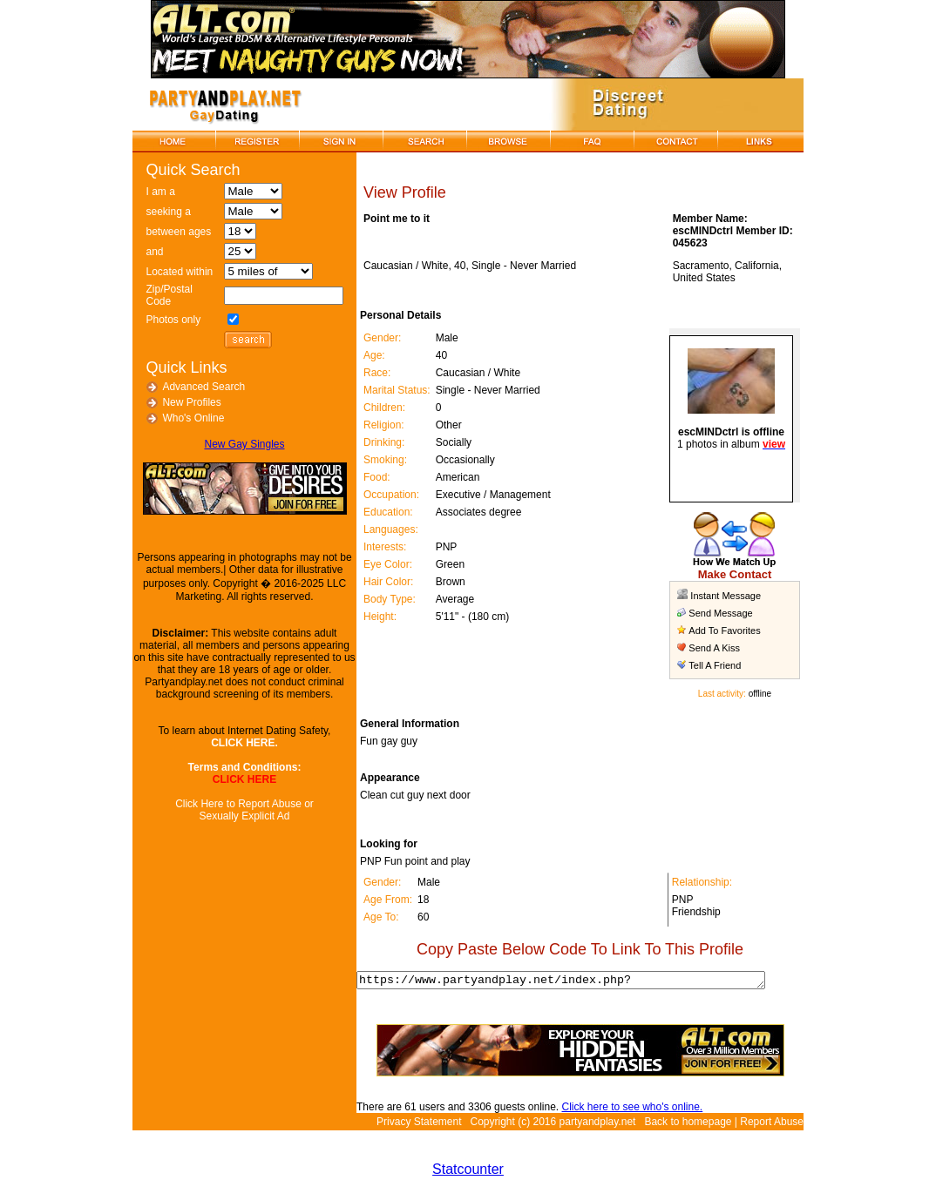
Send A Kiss (713, 648)
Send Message (719, 613)
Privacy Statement (418, 1124)
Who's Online (188, 418)
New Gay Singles (239, 444)
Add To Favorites (723, 630)
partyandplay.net (598, 1124)
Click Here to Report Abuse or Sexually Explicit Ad (239, 810)
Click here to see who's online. (622, 1109)
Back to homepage (687, 1124)
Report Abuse (772, 1124)
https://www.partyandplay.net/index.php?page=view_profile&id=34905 (575, 981)
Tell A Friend (714, 665)
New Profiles (186, 402)
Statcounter (468, 1171)
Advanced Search (198, 387)
